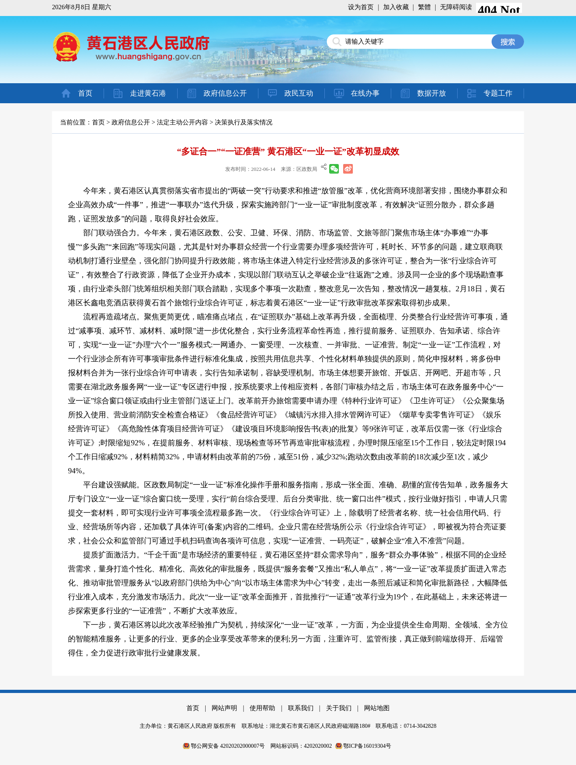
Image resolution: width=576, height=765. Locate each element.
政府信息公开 (225, 93)
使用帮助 (262, 708)
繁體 (424, 7)
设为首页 (361, 7)
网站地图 (377, 708)
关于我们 (339, 708)
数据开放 (431, 93)
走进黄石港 (148, 93)
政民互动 (298, 93)
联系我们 (301, 708)
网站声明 (224, 708)
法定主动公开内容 (182, 122)
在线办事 (365, 93)
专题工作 (498, 93)
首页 (85, 93)
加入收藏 (396, 7)
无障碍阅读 (456, 7)
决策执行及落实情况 (243, 122)
